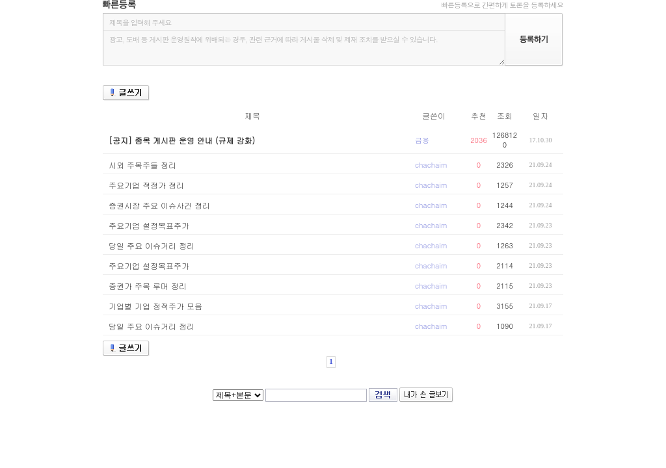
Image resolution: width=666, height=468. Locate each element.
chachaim (431, 165)
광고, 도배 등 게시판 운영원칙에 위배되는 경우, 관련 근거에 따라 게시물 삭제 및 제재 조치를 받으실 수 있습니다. (304, 48)
